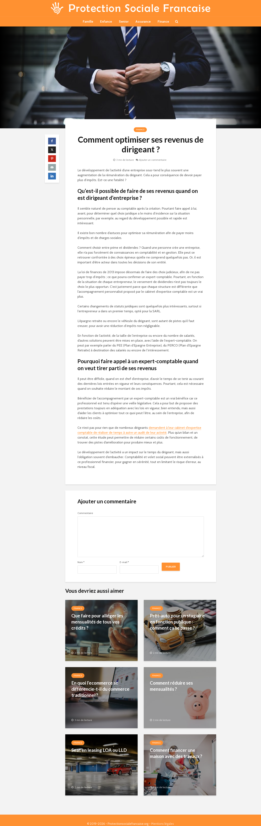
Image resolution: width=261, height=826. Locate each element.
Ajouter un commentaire (152, 159)
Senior (123, 21)
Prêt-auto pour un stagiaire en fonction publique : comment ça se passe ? (177, 622)
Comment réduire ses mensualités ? (171, 686)
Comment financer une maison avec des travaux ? (176, 753)
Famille (88, 21)
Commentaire (85, 513)
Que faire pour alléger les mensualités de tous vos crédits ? (97, 622)
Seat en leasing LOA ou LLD (99, 750)
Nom (80, 562)
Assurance (143, 21)
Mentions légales (162, 817)
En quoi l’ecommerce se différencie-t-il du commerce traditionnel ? (100, 689)
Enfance (106, 21)
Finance (163, 21)
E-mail (124, 562)
